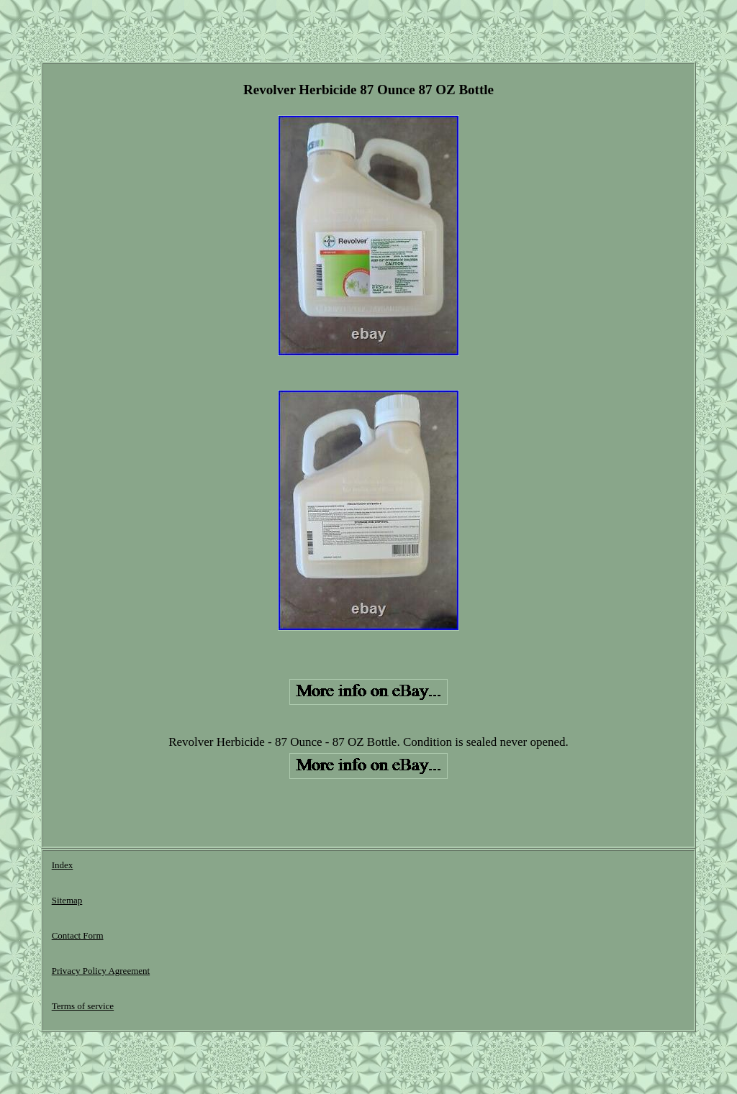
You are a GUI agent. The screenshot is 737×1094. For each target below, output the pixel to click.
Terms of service (83, 1005)
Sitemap (67, 900)
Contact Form (78, 935)
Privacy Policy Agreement (101, 970)
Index (62, 865)
